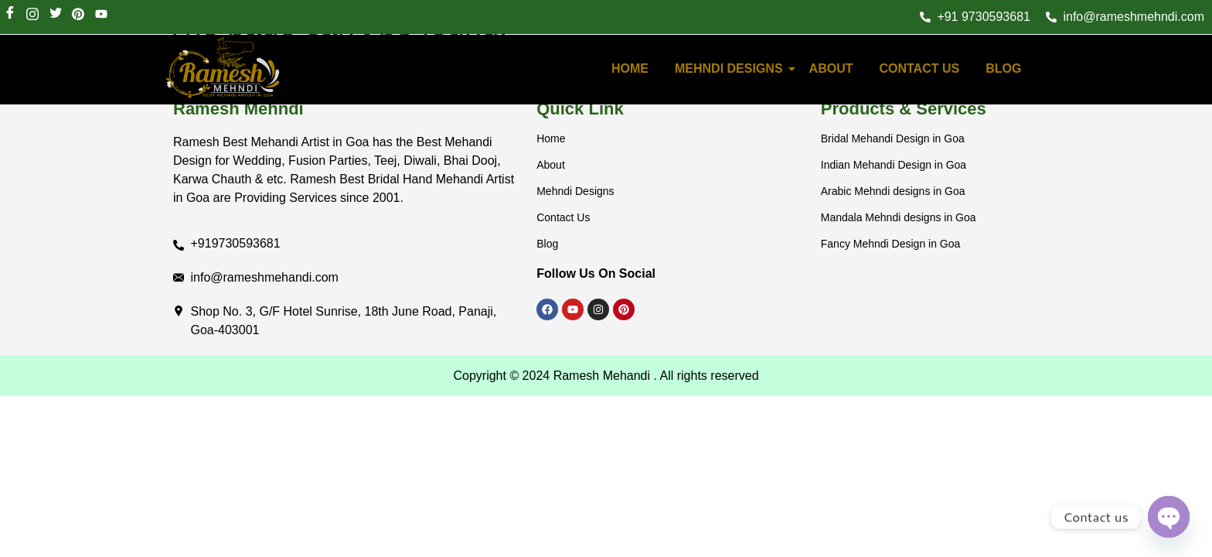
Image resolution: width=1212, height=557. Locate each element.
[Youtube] (101, 15)
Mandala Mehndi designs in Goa (898, 217)
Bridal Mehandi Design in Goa (893, 138)
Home (550, 138)
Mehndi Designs (731, 68)
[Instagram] (32, 15)
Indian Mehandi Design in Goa (893, 165)
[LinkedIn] (77, 15)
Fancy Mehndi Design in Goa (891, 243)
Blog (1003, 68)
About (831, 68)
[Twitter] (55, 15)
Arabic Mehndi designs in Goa (893, 191)
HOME (630, 68)
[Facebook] (9, 15)
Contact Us (919, 68)
